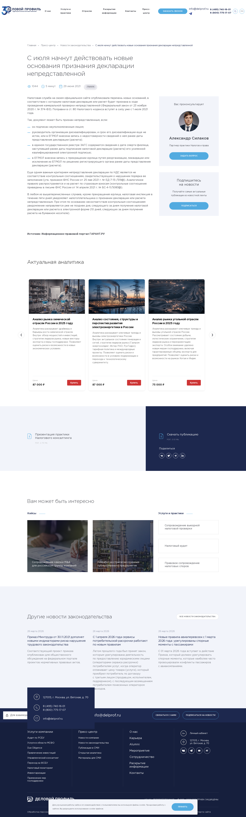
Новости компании (88, 738)
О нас (48, 11)
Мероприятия (139, 751)
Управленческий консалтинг (43, 758)
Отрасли (87, 11)
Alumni (134, 744)
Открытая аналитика (89, 753)
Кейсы (31, 513)
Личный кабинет (194, 733)
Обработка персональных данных (45, 812)
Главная (31, 45)
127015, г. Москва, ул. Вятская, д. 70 (194, 742)
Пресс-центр (146, 11)
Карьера (135, 738)
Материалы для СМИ (89, 758)
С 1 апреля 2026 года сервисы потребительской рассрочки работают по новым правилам (120, 641)
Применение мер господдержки (36, 779)
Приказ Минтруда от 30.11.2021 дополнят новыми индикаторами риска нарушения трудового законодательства (56, 641)
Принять (182, 807)
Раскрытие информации (109, 11)
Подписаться (189, 206)
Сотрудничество (141, 757)
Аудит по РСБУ (35, 738)
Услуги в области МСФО (40, 743)
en (242, 11)
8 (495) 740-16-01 (220, 10)
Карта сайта (204, 812)
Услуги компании (40, 732)
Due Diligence (34, 748)
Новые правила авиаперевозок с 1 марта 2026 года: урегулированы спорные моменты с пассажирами (187, 641)
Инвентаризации (36, 773)
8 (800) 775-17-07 (220, 13)
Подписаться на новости (200, 715)
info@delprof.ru (199, 9)
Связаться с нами (166, 715)
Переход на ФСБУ (37, 763)
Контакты (130, 11)
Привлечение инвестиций (41, 753)
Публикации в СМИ (88, 748)
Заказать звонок (173, 11)
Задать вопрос (189, 156)
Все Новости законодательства (197, 616)
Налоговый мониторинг (40, 768)
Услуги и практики (65, 11)
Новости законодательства (75, 45)
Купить (74, 382)
